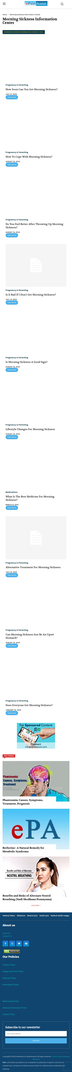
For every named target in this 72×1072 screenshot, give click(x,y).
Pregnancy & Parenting (17, 85)
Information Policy (11, 984)
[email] (36, 1033)
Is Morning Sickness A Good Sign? (26, 362)
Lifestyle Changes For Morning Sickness (30, 429)
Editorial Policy (9, 978)
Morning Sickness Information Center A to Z (24, 32)
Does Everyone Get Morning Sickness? (29, 705)
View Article (12, 97)
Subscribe (36, 1041)
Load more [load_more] (36, 905)
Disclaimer (65, 1056)
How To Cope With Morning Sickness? (29, 156)
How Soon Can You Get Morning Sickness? (31, 89)
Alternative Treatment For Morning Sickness (33, 567)
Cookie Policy (9, 1014)
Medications (12, 492)
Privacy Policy (9, 965)
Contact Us (7, 936)
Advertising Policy (11, 1001)
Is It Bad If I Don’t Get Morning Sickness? (31, 294)
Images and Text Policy (13, 971)
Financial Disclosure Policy (15, 1008)
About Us (6, 933)
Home (5, 15)
